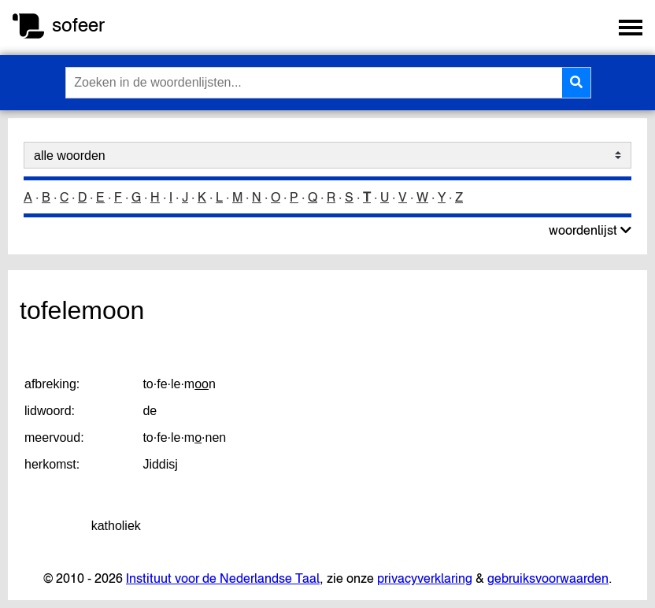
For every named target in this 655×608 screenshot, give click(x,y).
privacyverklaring (424, 578)
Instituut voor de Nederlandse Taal (223, 578)
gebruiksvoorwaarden (548, 578)
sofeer (78, 25)
